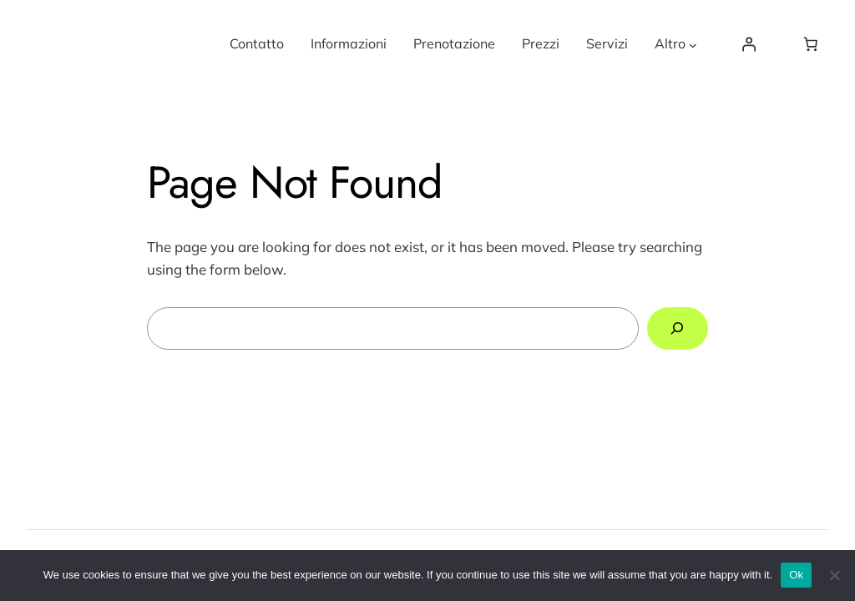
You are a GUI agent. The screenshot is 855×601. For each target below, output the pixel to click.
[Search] (677, 328)
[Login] (748, 44)
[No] (834, 575)
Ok (796, 574)
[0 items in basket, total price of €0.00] (810, 44)
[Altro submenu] (693, 44)
